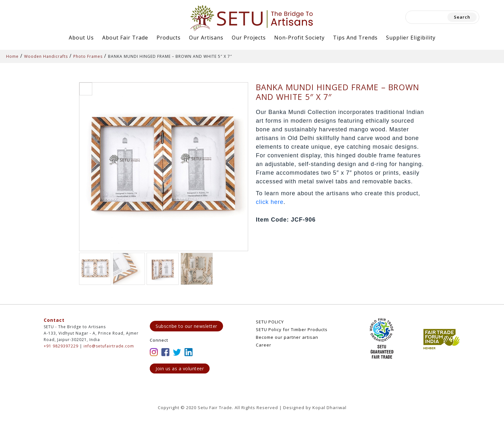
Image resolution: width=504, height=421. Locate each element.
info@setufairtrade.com (109, 346)
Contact (54, 320)
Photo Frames (88, 56)
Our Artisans (206, 37)
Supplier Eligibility (411, 37)
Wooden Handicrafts (46, 56)
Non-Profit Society (299, 37)
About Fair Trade (125, 37)
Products (169, 37)
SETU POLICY (270, 322)
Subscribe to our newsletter (186, 326)
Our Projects (249, 37)
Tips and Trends (355, 37)
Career (263, 345)
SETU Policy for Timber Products (292, 329)
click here (270, 202)
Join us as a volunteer (180, 368)
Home (12, 56)
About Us (81, 37)
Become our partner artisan (287, 337)
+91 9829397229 (61, 346)
